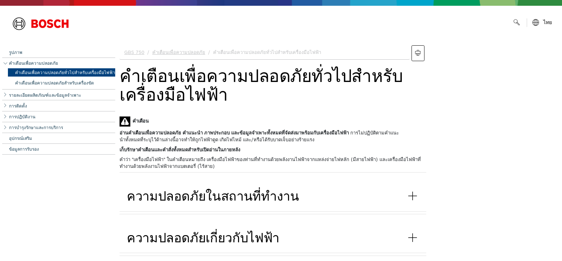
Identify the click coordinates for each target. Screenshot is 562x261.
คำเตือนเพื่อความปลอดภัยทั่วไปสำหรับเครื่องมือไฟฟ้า (65, 72)
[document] (338, 151)
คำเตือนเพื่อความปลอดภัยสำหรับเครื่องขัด (54, 83)
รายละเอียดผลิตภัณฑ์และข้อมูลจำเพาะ (45, 95)
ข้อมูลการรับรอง (24, 149)
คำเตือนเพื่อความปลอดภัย (33, 63)
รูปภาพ (15, 52)
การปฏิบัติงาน (22, 116)
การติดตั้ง (18, 106)
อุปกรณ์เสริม (20, 138)
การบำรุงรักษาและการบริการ (36, 127)
